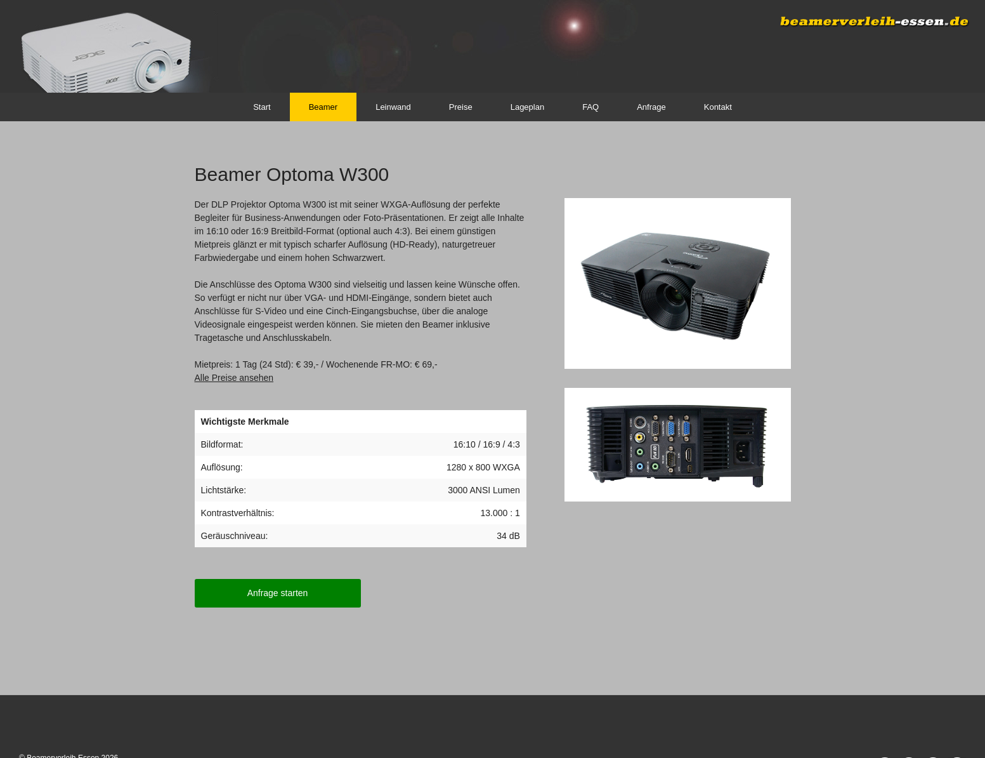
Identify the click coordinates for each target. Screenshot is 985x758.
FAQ (590, 107)
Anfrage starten (277, 593)
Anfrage (651, 107)
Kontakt (718, 107)
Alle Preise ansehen (234, 378)
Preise (461, 107)
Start (261, 107)
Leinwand (393, 107)
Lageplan (528, 107)
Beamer (323, 107)
